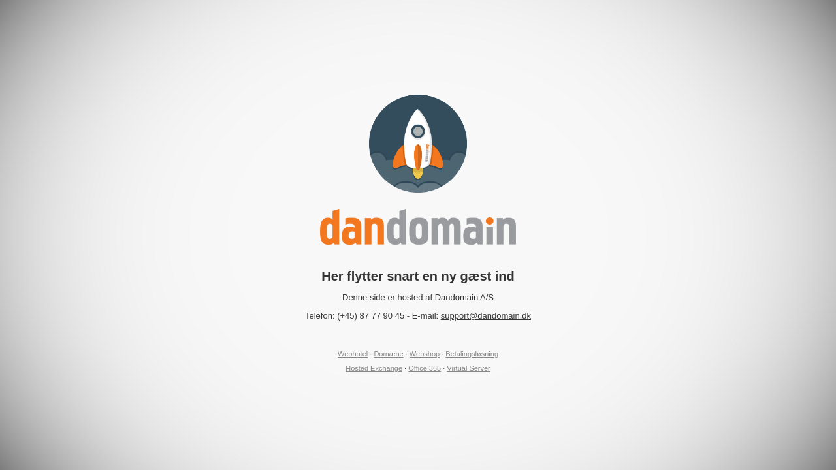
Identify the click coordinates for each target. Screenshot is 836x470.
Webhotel (353, 354)
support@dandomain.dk (486, 316)
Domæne (388, 354)
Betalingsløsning (471, 354)
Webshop (425, 354)
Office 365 (424, 368)
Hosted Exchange (374, 368)
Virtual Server (468, 368)
